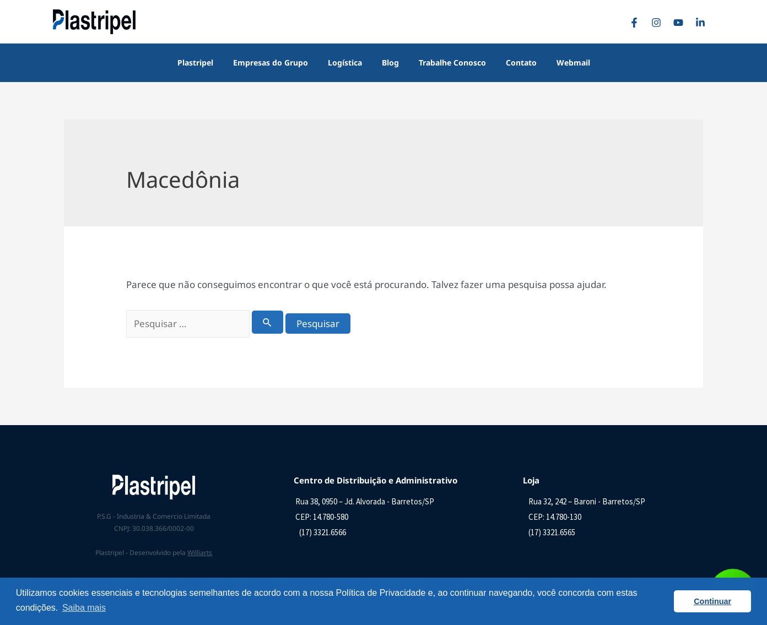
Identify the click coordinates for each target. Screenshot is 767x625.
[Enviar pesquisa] (267, 322)
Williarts (199, 552)
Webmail (560, 62)
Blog (390, 62)
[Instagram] (659, 23)
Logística (349, 62)
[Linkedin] (703, 23)
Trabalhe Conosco (448, 62)
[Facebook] (637, 23)
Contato (512, 62)
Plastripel (208, 62)
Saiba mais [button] (84, 607)
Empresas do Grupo (279, 62)
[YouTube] (681, 23)
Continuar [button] (712, 601)
